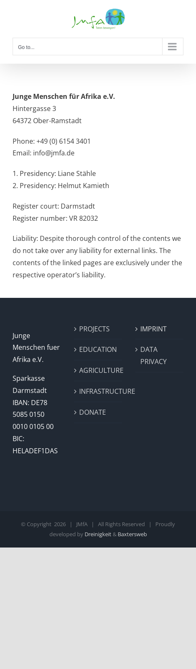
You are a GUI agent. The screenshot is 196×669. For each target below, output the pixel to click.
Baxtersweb (132, 534)
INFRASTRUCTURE (98, 391)
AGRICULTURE (98, 370)
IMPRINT (153, 328)
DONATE (92, 412)
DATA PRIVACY (153, 355)
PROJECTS (94, 328)
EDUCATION (98, 349)
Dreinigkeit (98, 534)
